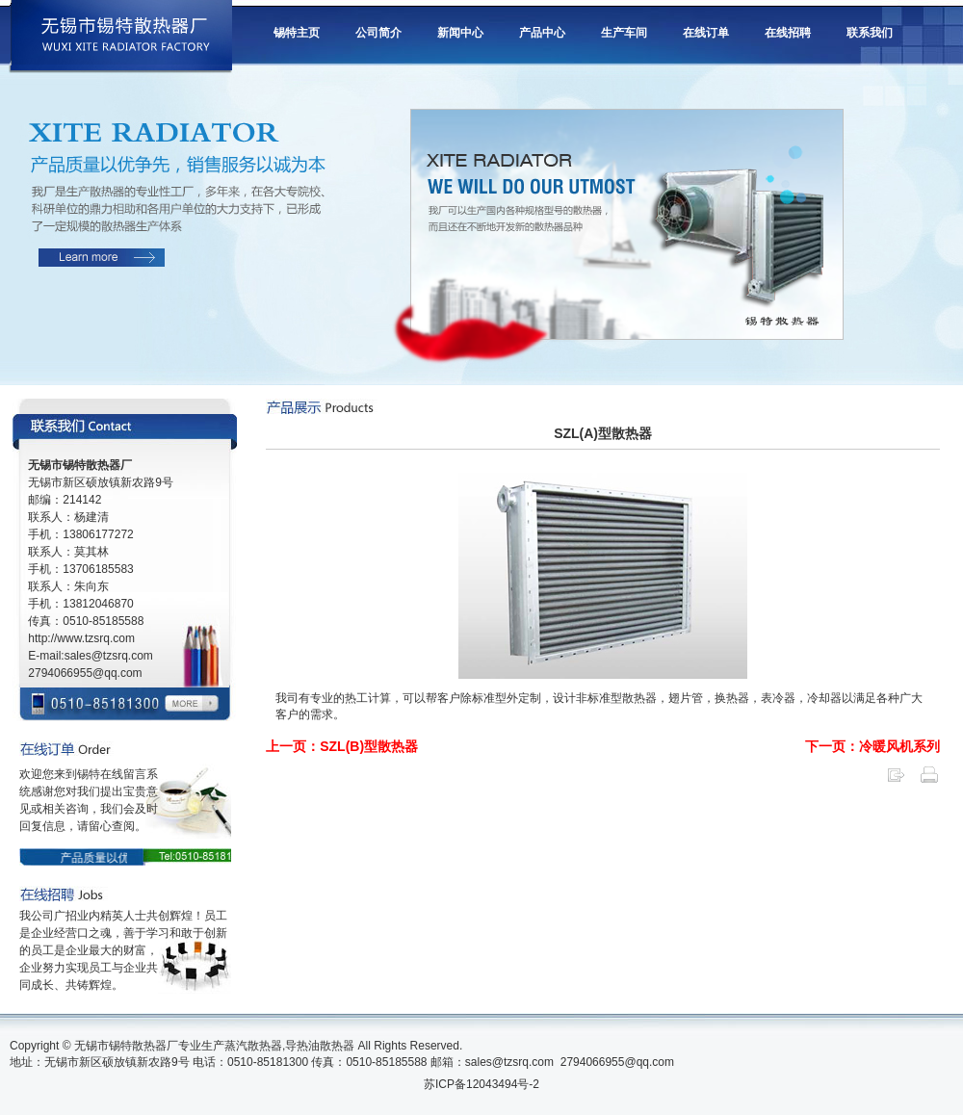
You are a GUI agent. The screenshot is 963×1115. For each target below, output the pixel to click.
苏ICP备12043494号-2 (481, 1084)
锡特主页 (296, 32)
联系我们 (869, 32)
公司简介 (378, 32)
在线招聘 (788, 32)
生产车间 (624, 32)
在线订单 (706, 32)
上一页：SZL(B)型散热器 (342, 746)
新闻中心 (460, 32)
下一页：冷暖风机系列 (872, 746)
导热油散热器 (319, 1045)
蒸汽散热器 (253, 1045)
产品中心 (542, 32)
